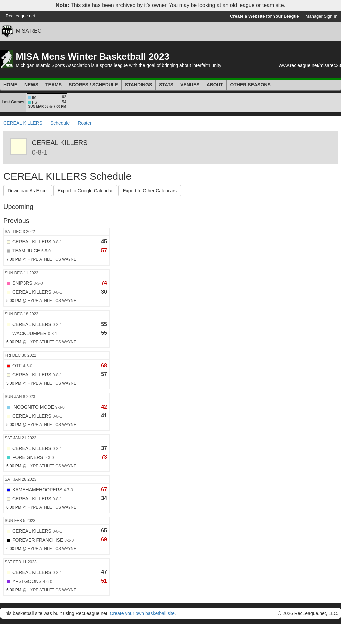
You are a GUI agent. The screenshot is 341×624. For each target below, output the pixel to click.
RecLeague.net (20, 15)
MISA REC (28, 31)
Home (10, 84)
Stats (166, 84)
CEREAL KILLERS (22, 123)
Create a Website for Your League (264, 16)
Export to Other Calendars (150, 190)
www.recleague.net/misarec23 (310, 65)
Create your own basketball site (142, 613)
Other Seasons (250, 84)
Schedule (60, 123)
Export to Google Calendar (85, 190)
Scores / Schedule (93, 84)
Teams (53, 84)
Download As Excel (28, 190)
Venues (190, 84)
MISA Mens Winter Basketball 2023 (92, 56)
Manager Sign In (321, 16)
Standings (138, 84)
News (31, 84)
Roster (84, 123)
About (215, 84)
